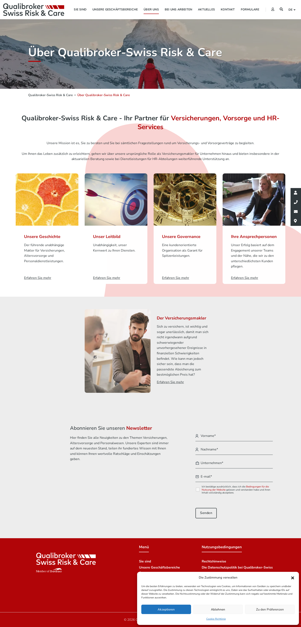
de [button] (291, 10)
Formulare (250, 9)
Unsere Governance (181, 236)
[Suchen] (281, 9)
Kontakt (228, 9)
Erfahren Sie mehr (37, 278)
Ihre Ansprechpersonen (254, 236)
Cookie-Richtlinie (216, 619)
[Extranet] (273, 9)
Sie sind (80, 9)
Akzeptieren (166, 609)
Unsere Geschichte (42, 236)
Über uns (151, 9)
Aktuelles (206, 9)
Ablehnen (218, 609)
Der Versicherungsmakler (181, 318)
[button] (293, 578)
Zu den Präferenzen (270, 609)
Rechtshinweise (214, 561)
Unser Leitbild (106, 236)
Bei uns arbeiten (178, 9)
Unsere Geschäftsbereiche (115, 9)
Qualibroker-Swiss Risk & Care (50, 95)
